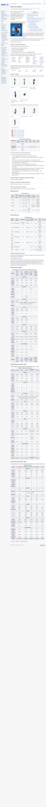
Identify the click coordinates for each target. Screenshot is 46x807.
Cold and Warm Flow (24, 541)
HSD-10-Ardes (19, 466)
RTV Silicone (42, 61)
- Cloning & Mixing (4, 53)
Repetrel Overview (4, 64)
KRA (30, 116)
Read (25, 3)
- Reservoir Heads (4, 36)
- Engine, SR (3, 28)
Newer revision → (27, 9)
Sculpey (41, 62)
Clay (12, 61)
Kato (20, 62)
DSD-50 (42, 466)
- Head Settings (3, 37)
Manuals (19, 136)
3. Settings (2, 61)
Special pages (3, 79)
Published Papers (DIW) (5, 15)
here (22, 179)
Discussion (14, 3)
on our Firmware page (25, 184)
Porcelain (34, 63)
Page (11, 3)
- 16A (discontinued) (4, 30)
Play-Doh (42, 58)
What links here (3, 77)
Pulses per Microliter (4, 55)
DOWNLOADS (3, 11)
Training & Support (4, 18)
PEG (34, 59)
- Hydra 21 (2, 26)
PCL (27, 71)
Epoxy (20, 57)
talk (25, 8)
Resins (41, 59)
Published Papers (4, 14)
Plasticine (42, 57)
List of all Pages (3, 72)
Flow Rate (2, 54)
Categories (13, 541)
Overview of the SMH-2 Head (18, 135)
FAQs (2, 20)
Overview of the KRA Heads (18, 134)
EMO (12, 87)
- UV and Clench (3, 52)
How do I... (2, 21)
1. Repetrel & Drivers (4, 59)
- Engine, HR (3, 29)
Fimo (20, 59)
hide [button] (37, 12)
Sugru (41, 64)
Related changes (3, 78)
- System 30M (3, 27)
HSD (26, 146)
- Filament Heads (3, 35)
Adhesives (14, 70)
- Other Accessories (4, 43)
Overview (2, 12)
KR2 (33, 147)
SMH (21, 100)
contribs (28, 8)
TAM (37, 146)
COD (13, 157)
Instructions (3, 13)
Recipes (2, 63)
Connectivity (3, 71)
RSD (18, 146)
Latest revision (20, 9)
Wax (41, 71)
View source (28, 3)
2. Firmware (3, 60)
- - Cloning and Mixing (4, 39)
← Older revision (15, 9)
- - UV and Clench (4, 38)
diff (11, 9)
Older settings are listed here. (16, 258)
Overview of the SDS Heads (18, 131)
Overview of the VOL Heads (18, 132)
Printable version (3, 80)
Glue (20, 61)
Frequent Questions (4, 70)
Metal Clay (28, 57)
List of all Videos (3, 19)
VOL (11, 116)
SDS (30, 87)
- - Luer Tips (3, 40)
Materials (2, 45)
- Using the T (3, 51)
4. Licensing (3, 62)
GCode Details (3, 48)
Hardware (17, 541)
